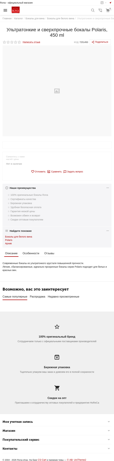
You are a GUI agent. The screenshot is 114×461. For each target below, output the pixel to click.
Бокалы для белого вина (18, 236)
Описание (11, 253)
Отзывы (49, 253)
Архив (8, 243)
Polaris (8, 240)
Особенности (31, 253)
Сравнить (54, 171)
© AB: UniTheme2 (76, 458)
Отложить (38, 171)
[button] (100, 42)
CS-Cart (42, 458)
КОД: (76, 42)
